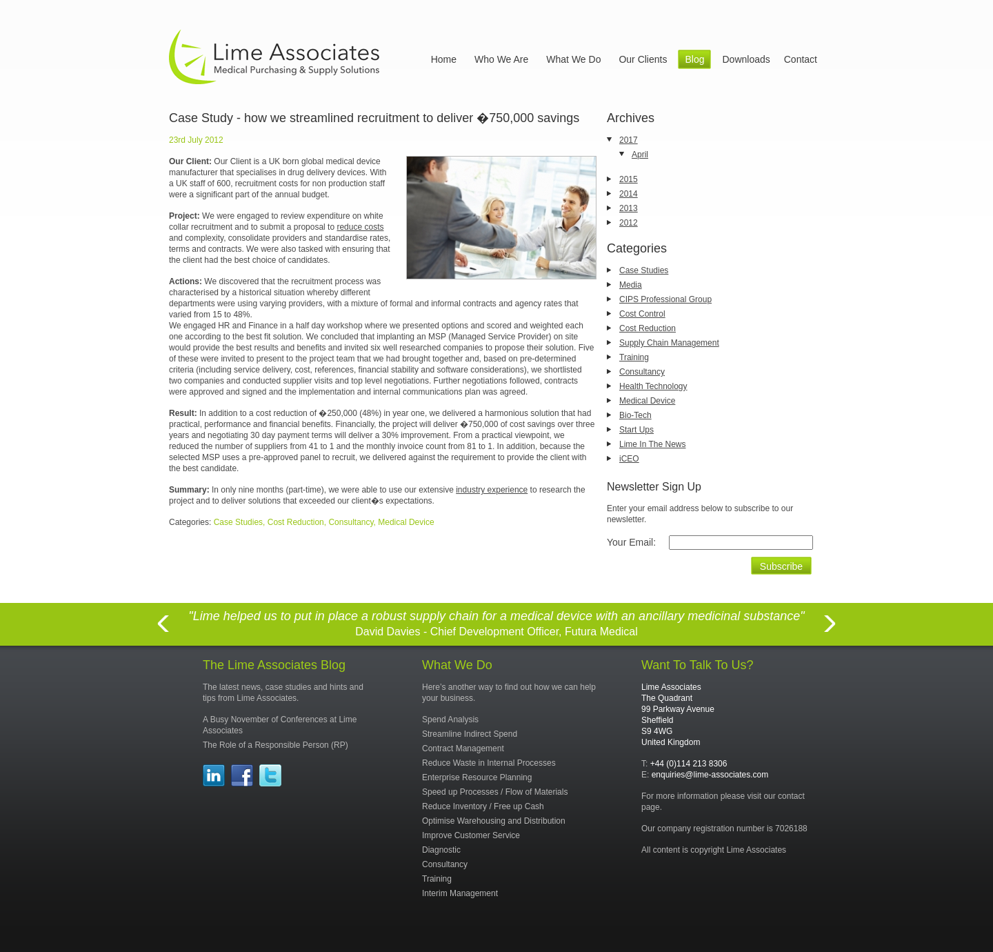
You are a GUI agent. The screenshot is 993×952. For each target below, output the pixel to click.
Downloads (746, 59)
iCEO (629, 459)
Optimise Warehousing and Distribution (493, 821)
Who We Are (501, 59)
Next (830, 631)
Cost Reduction (647, 328)
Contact (800, 59)
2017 (628, 140)
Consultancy (642, 372)
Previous (163, 631)
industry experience (492, 490)
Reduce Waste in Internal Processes (489, 763)
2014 (628, 194)
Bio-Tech (635, 415)
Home (444, 59)
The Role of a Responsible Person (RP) (275, 745)
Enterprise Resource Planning (477, 777)
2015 (628, 179)
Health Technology (653, 386)
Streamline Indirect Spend (469, 734)
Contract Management (463, 748)
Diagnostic (441, 850)
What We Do (573, 59)
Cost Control (642, 314)
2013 (628, 208)
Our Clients (643, 59)
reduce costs (360, 227)
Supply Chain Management (669, 343)
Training (634, 357)
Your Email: (631, 542)
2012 (628, 223)
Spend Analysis (450, 719)
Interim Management (460, 893)
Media (630, 285)
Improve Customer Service (471, 835)
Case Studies (643, 270)
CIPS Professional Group (665, 299)
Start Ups (636, 430)
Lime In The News (652, 444)
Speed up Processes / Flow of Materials (495, 792)
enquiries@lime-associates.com (710, 775)
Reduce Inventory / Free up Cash (483, 806)
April (640, 154)
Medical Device (647, 401)
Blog (694, 59)
